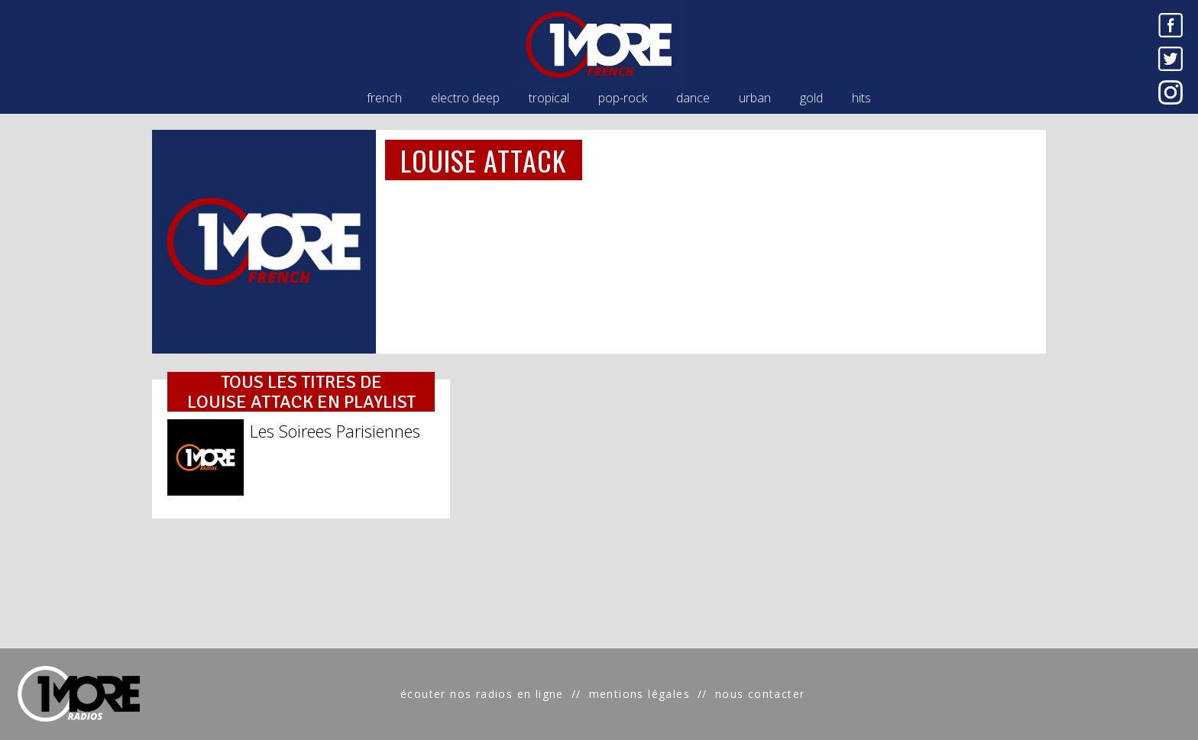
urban (755, 97)
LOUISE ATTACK (483, 160)
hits (861, 97)
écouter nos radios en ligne (482, 694)
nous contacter (760, 694)
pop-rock (622, 97)
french (384, 97)
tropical (549, 97)
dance (693, 97)
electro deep (465, 97)
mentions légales (639, 694)
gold (811, 97)
